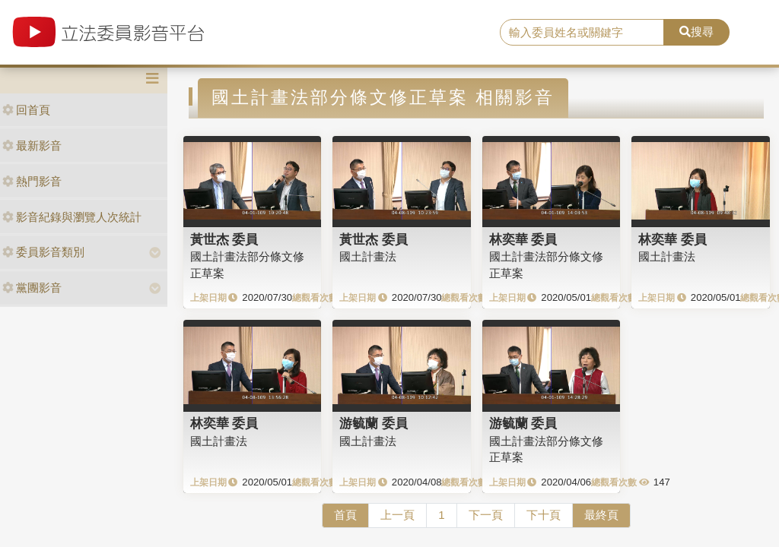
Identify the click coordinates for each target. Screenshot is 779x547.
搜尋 (696, 31)
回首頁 (26, 109)
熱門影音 (32, 181)
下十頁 (543, 514)
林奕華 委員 (523, 239)
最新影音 (32, 145)
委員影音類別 (43, 251)
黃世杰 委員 (224, 239)
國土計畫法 (367, 256)
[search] (582, 32)
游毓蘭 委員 (373, 423)
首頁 (345, 514)
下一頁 (486, 514)
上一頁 (397, 514)
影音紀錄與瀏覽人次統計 (71, 216)
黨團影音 (32, 287)
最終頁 (601, 514)
